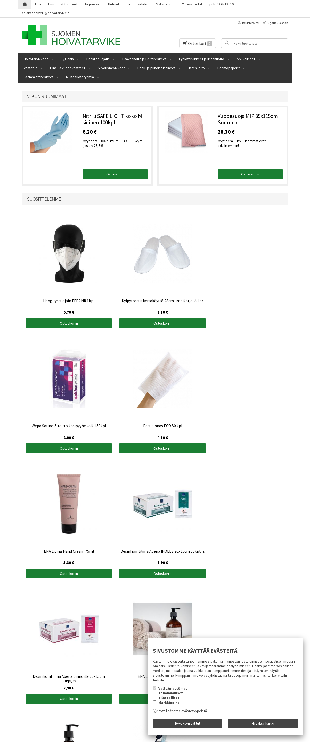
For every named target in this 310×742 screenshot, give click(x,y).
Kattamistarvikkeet (38, 77)
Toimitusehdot (137, 4)
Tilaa (104, 688)
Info (38, 4)
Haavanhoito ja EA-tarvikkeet (144, 59)
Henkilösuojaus (98, 59)
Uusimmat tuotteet (62, 4)
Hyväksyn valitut (187, 724)
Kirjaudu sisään (277, 23)
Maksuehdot (165, 4)
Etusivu (27, 657)
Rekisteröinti (250, 23)
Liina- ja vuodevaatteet (67, 68)
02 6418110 (30, 687)
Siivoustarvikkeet (111, 68)
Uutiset (113, 4)
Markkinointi (169, 705)
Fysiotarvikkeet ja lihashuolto (201, 59)
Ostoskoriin (115, 174)
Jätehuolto (196, 68)
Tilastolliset (169, 700)
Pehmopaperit (228, 68)
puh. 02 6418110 (221, 4)
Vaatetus (30, 68)
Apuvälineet (246, 59)
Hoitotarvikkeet (36, 59)
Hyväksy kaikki (263, 724)
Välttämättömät (172, 691)
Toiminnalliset (170, 695)
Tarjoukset (93, 4)
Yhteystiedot (192, 4)
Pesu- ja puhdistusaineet (156, 68)
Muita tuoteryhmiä (80, 77)
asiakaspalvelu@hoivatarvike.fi (46, 13)
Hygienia (67, 59)
